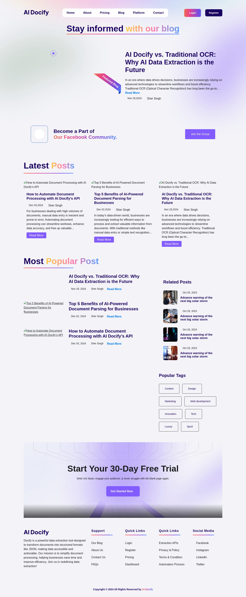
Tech (195, 413)
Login (191, 12)
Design (193, 388)
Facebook (202, 543)
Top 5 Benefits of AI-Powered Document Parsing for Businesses (104, 306)
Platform (138, 13)
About (84, 13)
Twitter (200, 564)
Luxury (169, 426)
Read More (157, 93)
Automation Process (173, 564)
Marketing (170, 401)
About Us (97, 550)
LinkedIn (201, 557)
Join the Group (199, 138)
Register (213, 13)
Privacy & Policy (170, 550)
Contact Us (99, 557)
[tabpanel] (89, 306)
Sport (190, 426)
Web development (202, 401)
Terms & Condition (172, 557)
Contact (159, 13)
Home (67, 13)
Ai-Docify (149, 589)
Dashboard (132, 564)
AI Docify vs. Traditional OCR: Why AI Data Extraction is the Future (171, 62)
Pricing (103, 13)
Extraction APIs (169, 543)
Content (170, 388)
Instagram (202, 550)
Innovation (171, 413)
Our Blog (97, 543)
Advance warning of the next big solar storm (197, 299)
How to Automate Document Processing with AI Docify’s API (54, 209)
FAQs (95, 564)
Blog (119, 13)
